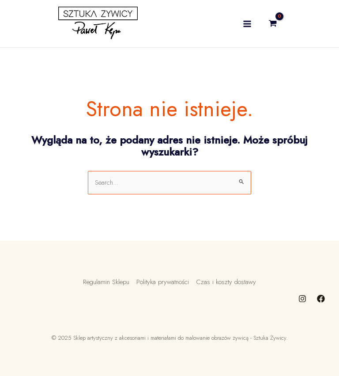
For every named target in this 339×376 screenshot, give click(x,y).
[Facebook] (321, 299)
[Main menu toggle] (247, 24)
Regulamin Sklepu (106, 282)
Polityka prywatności (162, 282)
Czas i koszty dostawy (226, 282)
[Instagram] (302, 299)
